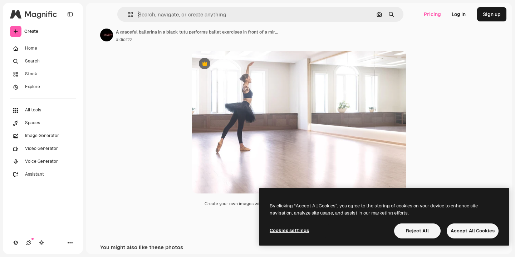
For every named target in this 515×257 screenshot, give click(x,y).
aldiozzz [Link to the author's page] (124, 39)
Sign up (492, 14)
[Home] (43, 48)
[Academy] (15, 242)
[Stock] (43, 74)
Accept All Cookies (473, 231)
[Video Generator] (43, 149)
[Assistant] (43, 174)
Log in (459, 14)
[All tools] (43, 110)
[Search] (43, 61)
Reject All (417, 231)
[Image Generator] (43, 136)
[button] (127, 14)
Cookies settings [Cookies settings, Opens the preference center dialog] (289, 230)
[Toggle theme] (41, 242)
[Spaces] (43, 123)
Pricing (432, 14)
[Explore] (43, 87)
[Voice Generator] (43, 161)
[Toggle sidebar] (70, 14)
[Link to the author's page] (106, 35)
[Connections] (28, 242)
